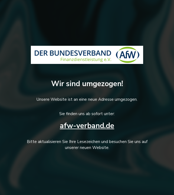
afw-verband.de (87, 126)
